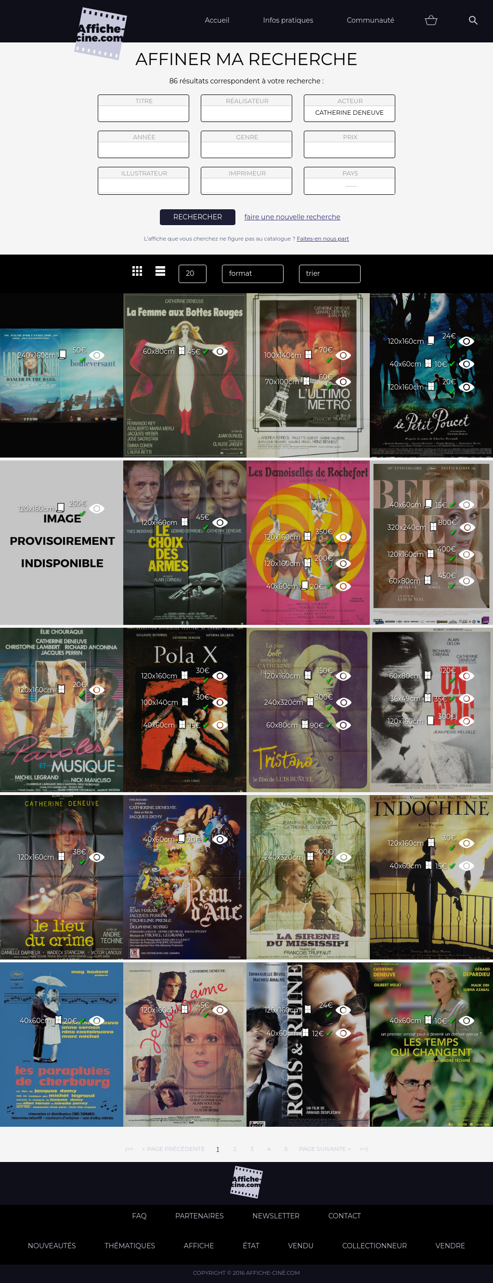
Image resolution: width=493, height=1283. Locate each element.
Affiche (199, 1246)
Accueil (217, 20)
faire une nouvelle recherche (292, 217)
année (143, 145)
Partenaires (199, 1216)
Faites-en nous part (323, 238)
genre (246, 146)
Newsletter (275, 1216)
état (251, 1246)
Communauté (370, 20)
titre (143, 108)
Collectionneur (374, 1246)
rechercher (197, 217)
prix (349, 145)
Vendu (300, 1246)
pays (349, 182)
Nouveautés (52, 1246)
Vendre (450, 1246)
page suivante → (325, 1148)
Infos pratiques (288, 20)
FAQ (139, 1216)
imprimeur (246, 181)
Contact (344, 1216)
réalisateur (246, 108)
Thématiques (129, 1246)
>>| (363, 1148)
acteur (349, 108)
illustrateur (143, 181)
